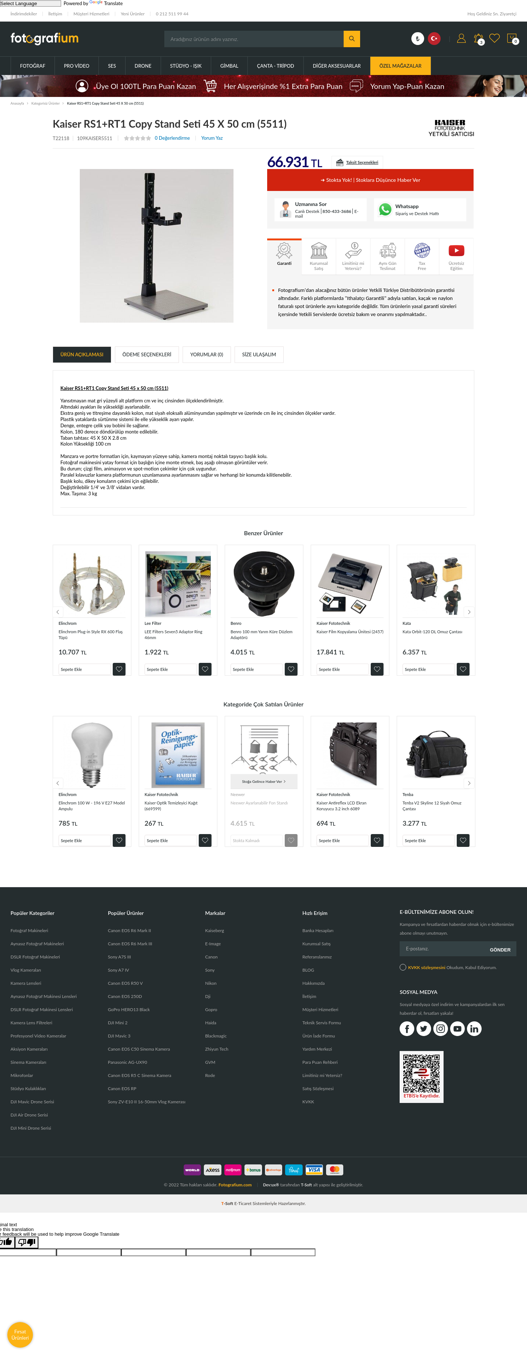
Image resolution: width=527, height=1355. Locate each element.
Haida (210, 1030)
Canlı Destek (307, 211)
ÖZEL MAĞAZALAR (401, 66)
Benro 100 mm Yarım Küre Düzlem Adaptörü (260, 634)
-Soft (228, 1210)
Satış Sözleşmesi (317, 1096)
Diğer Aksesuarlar (337, 66)
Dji (207, 1003)
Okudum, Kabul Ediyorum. (448, 972)
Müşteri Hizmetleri (91, 13)
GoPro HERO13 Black (129, 1017)
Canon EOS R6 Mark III (130, 951)
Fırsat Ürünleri (20, 1335)
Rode (210, 1082)
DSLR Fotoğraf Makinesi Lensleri (42, 1017)
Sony (209, 977)
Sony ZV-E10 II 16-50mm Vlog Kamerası (147, 1109)
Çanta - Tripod (275, 66)
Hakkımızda (313, 990)
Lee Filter (154, 623)
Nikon (210, 990)
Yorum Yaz (212, 138)
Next (474, 613)
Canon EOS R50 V (125, 990)
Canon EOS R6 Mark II (129, 938)
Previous (52, 613)
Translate (106, 3)
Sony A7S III (119, 964)
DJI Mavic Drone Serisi (32, 1109)
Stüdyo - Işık (186, 66)
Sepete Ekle (75, 667)
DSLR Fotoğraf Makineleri (35, 964)
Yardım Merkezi (317, 1056)
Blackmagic (216, 1043)
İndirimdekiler (24, 13)
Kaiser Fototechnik (336, 623)
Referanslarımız (317, 964)
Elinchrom (69, 623)
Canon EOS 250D (125, 1003)
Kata (407, 623)
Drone (143, 66)
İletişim (55, 13)
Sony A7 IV (118, 977)
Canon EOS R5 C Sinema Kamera (139, 1082)
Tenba (409, 797)
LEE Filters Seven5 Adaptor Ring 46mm (175, 634)
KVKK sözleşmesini (426, 973)
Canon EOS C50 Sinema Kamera (139, 1056)
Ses (112, 66)
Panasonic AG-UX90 (127, 1069)
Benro (237, 623)
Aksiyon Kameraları (29, 1056)
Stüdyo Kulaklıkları (28, 1096)
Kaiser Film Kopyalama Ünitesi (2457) (342, 634)
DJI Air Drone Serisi (29, 1122)
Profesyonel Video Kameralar (38, 1043)
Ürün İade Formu (318, 1043)
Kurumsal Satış (316, 951)
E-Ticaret (242, 1210)
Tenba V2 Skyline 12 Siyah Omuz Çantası (432, 809)
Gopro (211, 1017)
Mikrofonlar (22, 1082)
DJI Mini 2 (118, 1030)
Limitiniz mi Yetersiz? (322, 1082)
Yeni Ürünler (133, 13)
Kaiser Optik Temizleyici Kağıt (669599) (178, 809)
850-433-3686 (336, 211)
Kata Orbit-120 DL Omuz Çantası (431, 634)
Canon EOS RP (122, 1096)
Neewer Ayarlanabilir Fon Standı (259, 809)
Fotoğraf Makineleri (29, 938)
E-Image (213, 951)
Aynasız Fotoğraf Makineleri (37, 951)
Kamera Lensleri (26, 990)
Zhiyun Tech (216, 1056)
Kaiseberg (214, 938)
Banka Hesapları (317, 938)
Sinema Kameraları (28, 1069)
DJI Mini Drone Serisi (31, 1135)
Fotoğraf (32, 66)
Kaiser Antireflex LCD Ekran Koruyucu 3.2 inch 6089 (348, 809)
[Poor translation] (26, 1250)
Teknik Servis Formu (321, 1030)
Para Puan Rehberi (319, 1069)
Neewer (239, 797)
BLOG (308, 977)
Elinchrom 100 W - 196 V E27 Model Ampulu (87, 809)
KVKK (308, 1109)
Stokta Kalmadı (250, 842)
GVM (210, 1069)
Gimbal (229, 66)
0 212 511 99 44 (172, 13)
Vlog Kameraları (26, 977)
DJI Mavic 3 (119, 1043)
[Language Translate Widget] (30, 3)
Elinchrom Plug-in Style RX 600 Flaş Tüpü (88, 634)
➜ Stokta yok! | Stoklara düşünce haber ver (370, 180)
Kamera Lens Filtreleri (31, 1030)
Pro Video (76, 66)
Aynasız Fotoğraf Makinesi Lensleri (44, 1003)
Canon (211, 964)
